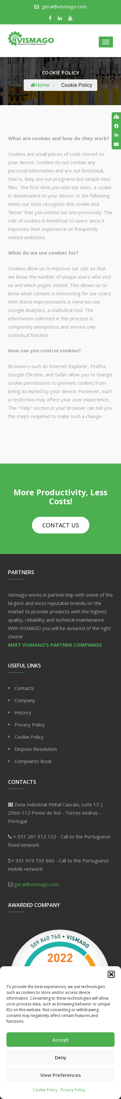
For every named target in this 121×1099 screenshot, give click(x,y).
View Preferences (60, 1075)
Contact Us (60, 525)
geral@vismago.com (64, 6)
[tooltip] (116, 117)
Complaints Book (33, 761)
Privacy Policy (73, 1090)
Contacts (24, 688)
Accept (61, 1039)
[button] (111, 974)
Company (25, 700)
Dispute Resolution (36, 749)
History (23, 712)
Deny (60, 1057)
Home (40, 85)
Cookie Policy (45, 1090)
